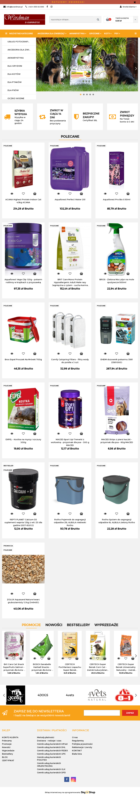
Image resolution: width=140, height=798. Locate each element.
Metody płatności (45, 737)
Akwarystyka (77, 33)
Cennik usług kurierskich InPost (52, 744)
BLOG (5, 757)
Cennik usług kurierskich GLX (51, 769)
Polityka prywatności (82, 744)
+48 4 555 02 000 (34, 7)
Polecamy (7, 740)
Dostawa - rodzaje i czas (49, 740)
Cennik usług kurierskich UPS (51, 754)
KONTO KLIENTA (10, 737)
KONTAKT (77, 750)
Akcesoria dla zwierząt (52, 33)
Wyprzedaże (8, 750)
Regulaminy (78, 740)
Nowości (6, 747)
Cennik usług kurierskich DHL (51, 747)
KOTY (108, 33)
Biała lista (77, 754)
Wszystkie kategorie (19, 33)
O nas (75, 737)
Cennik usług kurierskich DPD (51, 772)
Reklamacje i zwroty (82, 747)
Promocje (6, 744)
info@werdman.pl (13, 7)
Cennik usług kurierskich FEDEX (52, 750)
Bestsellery (7, 754)
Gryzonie (95, 33)
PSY (117, 33)
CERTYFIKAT (8, 760)
